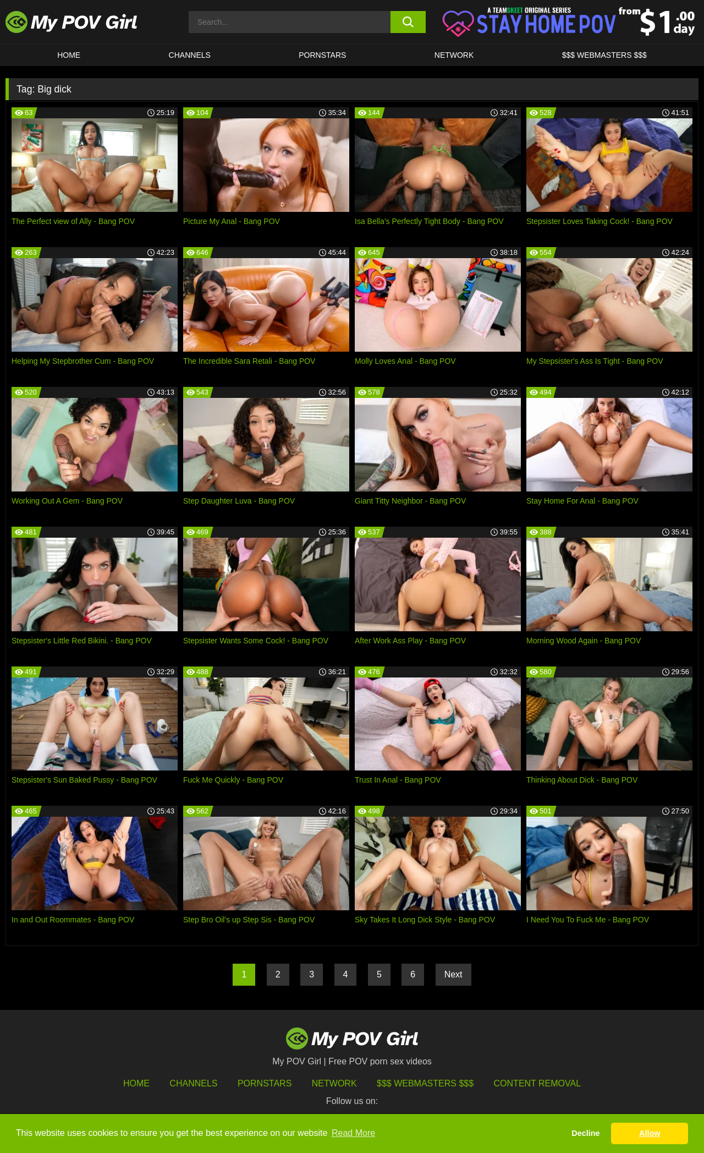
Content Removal (537, 1083)
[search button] (408, 22)
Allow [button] (649, 1133)
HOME (68, 55)
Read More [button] (353, 1133)
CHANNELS (190, 55)
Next (453, 974)
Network (454, 55)
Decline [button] (585, 1133)
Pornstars (322, 55)
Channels (193, 1083)
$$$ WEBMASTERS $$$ (604, 55)
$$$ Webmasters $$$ (425, 1083)
